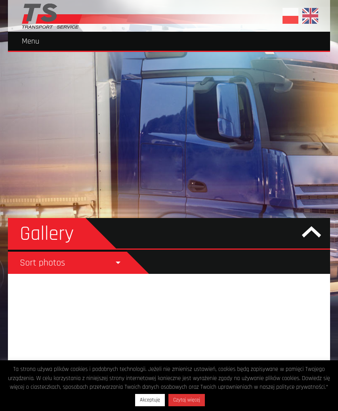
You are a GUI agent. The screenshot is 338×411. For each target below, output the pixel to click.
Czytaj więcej (186, 400)
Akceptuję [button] (150, 400)
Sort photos (42, 263)
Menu (30, 41)
